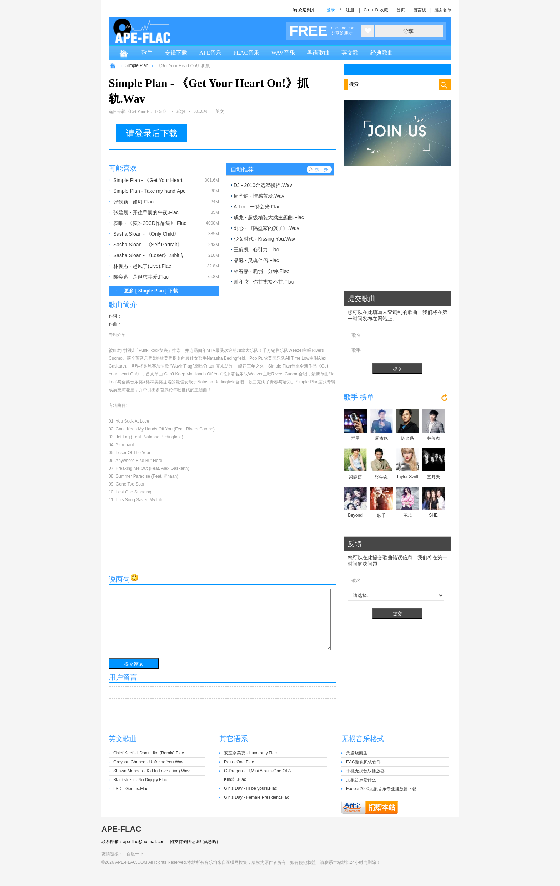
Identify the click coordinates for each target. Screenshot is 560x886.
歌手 (147, 53)
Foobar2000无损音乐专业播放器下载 (381, 788)
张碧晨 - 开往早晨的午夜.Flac (146, 212)
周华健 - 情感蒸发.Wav (259, 196)
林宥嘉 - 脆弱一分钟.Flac (261, 271)
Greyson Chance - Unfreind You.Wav (148, 761)
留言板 (419, 10)
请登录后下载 (152, 133)
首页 (400, 10)
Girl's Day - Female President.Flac (256, 797)
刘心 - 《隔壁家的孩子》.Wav (266, 228)
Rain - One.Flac (239, 761)
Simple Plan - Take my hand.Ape (149, 191)
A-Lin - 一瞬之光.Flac (257, 207)
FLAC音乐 (246, 53)
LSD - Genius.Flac (130, 788)
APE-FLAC (121, 829)
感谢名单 (442, 10)
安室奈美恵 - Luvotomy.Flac (250, 752)
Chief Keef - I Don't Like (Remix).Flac (148, 752)
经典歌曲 (381, 53)
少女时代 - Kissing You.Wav (264, 239)
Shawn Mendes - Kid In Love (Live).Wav (151, 770)
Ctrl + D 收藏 (376, 10)
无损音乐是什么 (361, 779)
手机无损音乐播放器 (365, 770)
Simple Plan (136, 65)
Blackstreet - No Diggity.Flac (140, 779)
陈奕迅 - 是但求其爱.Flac (141, 277)
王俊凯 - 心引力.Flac (256, 249)
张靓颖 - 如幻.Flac (133, 202)
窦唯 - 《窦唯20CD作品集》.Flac (149, 223)
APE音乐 (210, 53)
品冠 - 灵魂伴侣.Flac (256, 260)
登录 (330, 10)
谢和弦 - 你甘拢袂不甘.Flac (264, 282)
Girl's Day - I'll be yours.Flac (250, 788)
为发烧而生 (357, 752)
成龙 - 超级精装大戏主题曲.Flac (269, 217)
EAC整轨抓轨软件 (363, 761)
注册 (350, 10)
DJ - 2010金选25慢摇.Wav (263, 185)
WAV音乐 (283, 53)
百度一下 (135, 853)
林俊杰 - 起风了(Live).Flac (142, 266)
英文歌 (350, 53)
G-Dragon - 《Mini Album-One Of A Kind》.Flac (257, 775)
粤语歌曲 (318, 53)
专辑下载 (176, 53)
